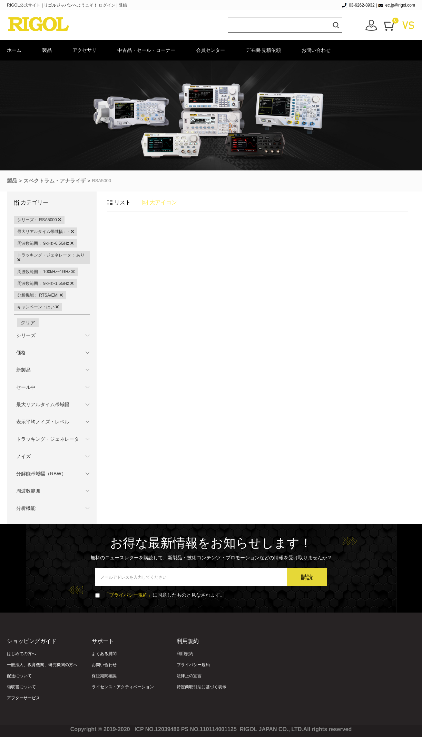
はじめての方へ (21, 653)
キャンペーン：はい (38, 307)
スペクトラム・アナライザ (54, 181)
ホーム (14, 50)
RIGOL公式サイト (24, 5)
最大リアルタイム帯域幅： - (45, 231)
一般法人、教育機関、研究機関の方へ (42, 664)
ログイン (107, 5)
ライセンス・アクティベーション (123, 686)
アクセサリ (84, 50)
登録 (123, 5)
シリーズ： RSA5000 (39, 219)
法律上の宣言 (189, 675)
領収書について (21, 686)
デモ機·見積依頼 (263, 50)
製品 (47, 50)
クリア (28, 322)
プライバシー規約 (193, 664)
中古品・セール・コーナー (146, 50)
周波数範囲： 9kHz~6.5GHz (45, 243)
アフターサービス (23, 698)
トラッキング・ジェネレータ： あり (51, 257)
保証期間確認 (104, 675)
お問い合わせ (316, 50)
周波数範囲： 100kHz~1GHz (46, 271)
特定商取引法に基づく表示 (201, 686)
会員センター (210, 50)
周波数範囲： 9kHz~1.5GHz (45, 283)
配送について (19, 675)
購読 (307, 577)
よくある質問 (104, 653)
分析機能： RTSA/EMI (40, 295)
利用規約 (185, 653)
